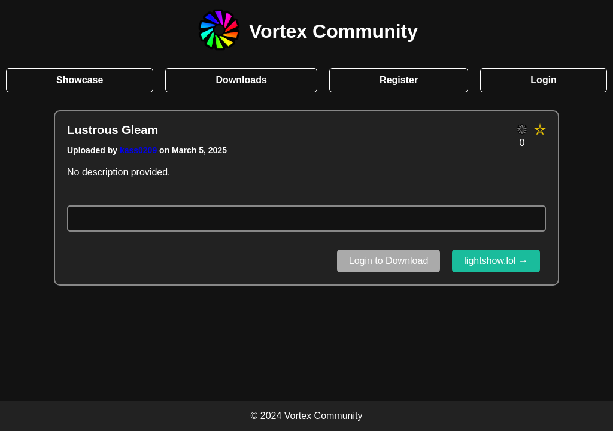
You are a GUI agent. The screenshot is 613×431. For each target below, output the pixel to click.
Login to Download (389, 261)
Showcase (79, 80)
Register (399, 80)
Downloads (241, 80)
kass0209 (138, 150)
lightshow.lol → (496, 261)
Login (543, 80)
